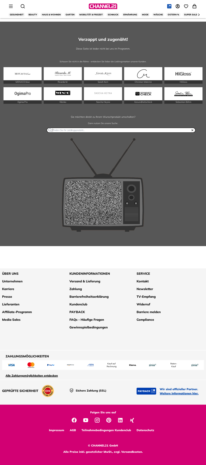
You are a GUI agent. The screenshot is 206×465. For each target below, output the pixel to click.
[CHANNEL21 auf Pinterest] (109, 420)
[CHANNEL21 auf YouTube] (86, 420)
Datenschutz (145, 430)
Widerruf (143, 304)
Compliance (145, 320)
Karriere (8, 289)
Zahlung (75, 289)
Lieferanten (10, 304)
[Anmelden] (178, 6)
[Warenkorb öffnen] (195, 6)
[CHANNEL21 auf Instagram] (97, 420)
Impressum (56, 430)
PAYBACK (77, 312)
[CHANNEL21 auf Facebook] (74, 420)
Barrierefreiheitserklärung (89, 297)
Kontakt (143, 281)
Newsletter (145, 289)
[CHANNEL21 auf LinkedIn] (120, 420)
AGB (73, 430)
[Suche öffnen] (22, 6)
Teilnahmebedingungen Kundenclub (106, 430)
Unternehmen (12, 281)
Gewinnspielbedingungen (88, 327)
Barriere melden (149, 312)
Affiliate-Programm (17, 312)
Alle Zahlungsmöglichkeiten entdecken (32, 375)
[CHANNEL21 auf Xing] (132, 420)
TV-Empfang (146, 297)
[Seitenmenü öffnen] (10, 6)
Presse (7, 297)
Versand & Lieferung (84, 281)
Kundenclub (78, 304)
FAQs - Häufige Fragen (86, 320)
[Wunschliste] (186, 6)
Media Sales (11, 320)
